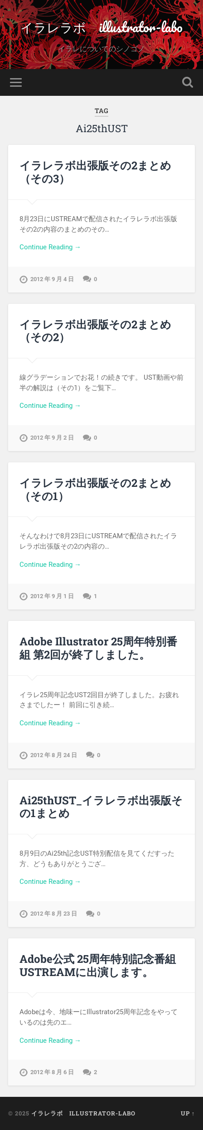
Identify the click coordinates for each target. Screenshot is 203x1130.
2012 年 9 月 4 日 (52, 279)
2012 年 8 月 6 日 (52, 1072)
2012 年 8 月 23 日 (53, 913)
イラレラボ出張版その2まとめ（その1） (95, 489)
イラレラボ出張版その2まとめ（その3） (95, 172)
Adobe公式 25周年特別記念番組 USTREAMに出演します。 (97, 965)
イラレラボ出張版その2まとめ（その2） (95, 331)
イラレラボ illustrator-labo (101, 27)
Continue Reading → (50, 247)
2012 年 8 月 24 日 (53, 755)
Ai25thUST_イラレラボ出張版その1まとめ (101, 807)
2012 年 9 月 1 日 (52, 596)
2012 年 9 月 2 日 (52, 437)
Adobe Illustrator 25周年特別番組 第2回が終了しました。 (98, 648)
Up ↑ (188, 1113)
